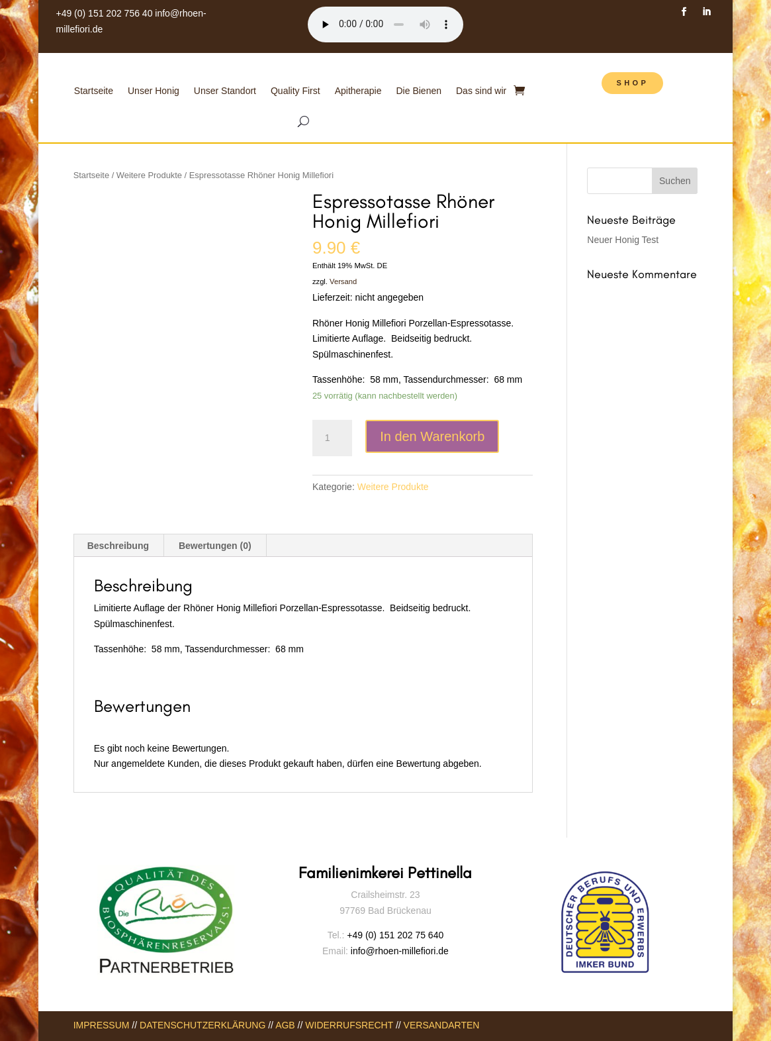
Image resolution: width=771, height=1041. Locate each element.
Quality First (295, 90)
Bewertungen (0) (215, 545)
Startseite (93, 90)
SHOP (632, 83)
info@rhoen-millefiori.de (398, 951)
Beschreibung (118, 545)
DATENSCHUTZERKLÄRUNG (202, 1025)
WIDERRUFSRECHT (349, 1025)
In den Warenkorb (432, 436)
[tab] (118, 545)
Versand (343, 281)
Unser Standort (225, 90)
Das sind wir (481, 90)
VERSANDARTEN (442, 1025)
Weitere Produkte (149, 175)
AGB (285, 1025)
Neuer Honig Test (622, 239)
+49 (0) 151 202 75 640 (395, 935)
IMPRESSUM (101, 1025)
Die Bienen (419, 90)
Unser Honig (153, 90)
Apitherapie (358, 90)
